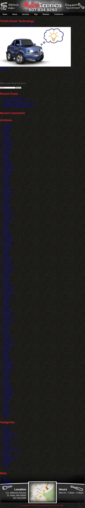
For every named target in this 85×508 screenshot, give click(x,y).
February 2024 (7, 163)
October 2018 (7, 293)
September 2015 (8, 372)
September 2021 (8, 220)
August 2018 (7, 298)
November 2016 (8, 342)
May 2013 (6, 416)
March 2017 (6, 334)
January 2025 (7, 142)
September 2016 (8, 346)
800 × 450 (16, 26)
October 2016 (7, 344)
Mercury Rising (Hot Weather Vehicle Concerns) (18, 105)
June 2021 (6, 226)
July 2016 (6, 350)
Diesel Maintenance (9, 444)
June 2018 (6, 302)
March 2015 (6, 384)
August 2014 (7, 399)
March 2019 (6, 283)
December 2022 (8, 190)
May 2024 (6, 156)
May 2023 (6, 182)
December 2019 (8, 264)
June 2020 (6, 251)
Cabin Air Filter (7, 429)
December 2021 (8, 213)
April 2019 (6, 281)
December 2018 (8, 289)
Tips (36, 14)
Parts (4, 465)
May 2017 (6, 329)
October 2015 (7, 369)
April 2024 (6, 158)
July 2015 (6, 376)
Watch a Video (10, 6)
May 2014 (6, 405)
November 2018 (8, 291)
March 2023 (6, 186)
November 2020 (8, 241)
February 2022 (7, 209)
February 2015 (7, 386)
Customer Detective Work (11, 437)
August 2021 (7, 222)
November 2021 (8, 215)
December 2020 (8, 239)
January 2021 (7, 237)
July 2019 (6, 275)
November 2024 (8, 144)
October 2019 (7, 268)
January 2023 (7, 188)
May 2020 (6, 253)
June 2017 (6, 327)
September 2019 (8, 270)
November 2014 (8, 393)
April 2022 (6, 205)
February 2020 (7, 260)
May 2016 (6, 355)
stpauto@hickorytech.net (45, 505)
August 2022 (7, 196)
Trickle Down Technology (27, 26)
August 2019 (7, 272)
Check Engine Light (9, 433)
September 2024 (8, 148)
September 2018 (8, 296)
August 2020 (7, 247)
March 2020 (6, 258)
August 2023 (7, 175)
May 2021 (6, 228)
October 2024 (7, 146)
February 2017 (7, 336)
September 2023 (8, 173)
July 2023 (6, 177)
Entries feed (6, 480)
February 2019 (7, 285)
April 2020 (6, 256)
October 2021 (7, 218)
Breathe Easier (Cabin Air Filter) (13, 100)
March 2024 (6, 161)
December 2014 (8, 391)
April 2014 (6, 407)
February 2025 (7, 139)
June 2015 (6, 378)
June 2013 (6, 414)
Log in (5, 478)
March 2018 (6, 308)
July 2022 (6, 199)
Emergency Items (8, 448)
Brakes (5, 427)
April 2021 (6, 230)
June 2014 (6, 403)
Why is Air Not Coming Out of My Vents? (15, 98)
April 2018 (6, 306)
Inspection (6, 454)
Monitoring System (8, 458)
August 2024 (7, 150)
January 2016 (7, 363)
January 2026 (7, 125)
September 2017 (8, 321)
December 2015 (8, 365)
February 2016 (7, 361)
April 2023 (6, 184)
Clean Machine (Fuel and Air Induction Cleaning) (18, 107)
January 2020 (7, 262)
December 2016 (8, 340)
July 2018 (6, 300)
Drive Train (6, 446)
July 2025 (6, 131)
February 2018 (7, 310)
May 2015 (6, 380)
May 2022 (6, 203)
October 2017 (7, 319)
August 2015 (7, 374)
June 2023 (6, 180)
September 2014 (8, 397)
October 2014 (7, 395)
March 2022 (6, 207)
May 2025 (6, 135)
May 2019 (6, 279)
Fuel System (7, 452)
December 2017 (8, 315)
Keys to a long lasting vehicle (12, 456)
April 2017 (6, 331)
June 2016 (6, 353)
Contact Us (58, 14)
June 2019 (6, 277)
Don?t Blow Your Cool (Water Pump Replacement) (18, 102)
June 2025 (6, 133)
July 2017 (6, 325)
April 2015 (6, 382)
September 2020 (8, 245)
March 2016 (6, 359)
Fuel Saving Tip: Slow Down (11, 450)
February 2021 (7, 234)
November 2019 (8, 266)
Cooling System (8, 435)
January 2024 (7, 165)
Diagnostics (6, 442)
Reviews (46, 14)
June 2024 (6, 154)
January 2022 (7, 211)
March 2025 (6, 137)
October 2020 (7, 243)
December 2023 (8, 167)
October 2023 (7, 171)
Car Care (5, 431)
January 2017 (7, 338)
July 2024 (6, 152)
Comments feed (8, 482)
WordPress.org (7, 484)
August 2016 (7, 348)
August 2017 (7, 323)
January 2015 (7, 388)
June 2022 (6, 201)
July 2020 (6, 249)
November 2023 (8, 169)
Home (5, 14)
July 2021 (6, 224)
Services (25, 14)
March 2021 (6, 232)
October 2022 (7, 192)
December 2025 (8, 127)
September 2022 (8, 194)
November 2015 (8, 367)
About (14, 14)
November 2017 (8, 317)
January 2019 (7, 287)
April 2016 (6, 357)
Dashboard (6, 439)
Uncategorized (7, 467)
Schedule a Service (75, 7)
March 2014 (6, 410)
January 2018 (7, 312)
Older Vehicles (7, 463)
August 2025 (7, 129)
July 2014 (6, 401)
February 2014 (7, 412)
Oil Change (6, 461)
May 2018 (6, 304)
